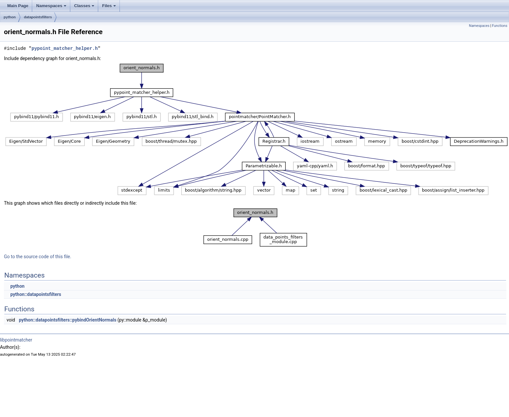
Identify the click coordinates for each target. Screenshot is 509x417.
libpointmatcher (16, 340)
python (10, 17)
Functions (499, 26)
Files (109, 5)
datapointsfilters (38, 17)
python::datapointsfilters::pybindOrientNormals (67, 320)
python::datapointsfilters (35, 294)
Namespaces (51, 5)
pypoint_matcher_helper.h (65, 48)
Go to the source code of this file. (37, 256)
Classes (84, 5)
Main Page (17, 5)
